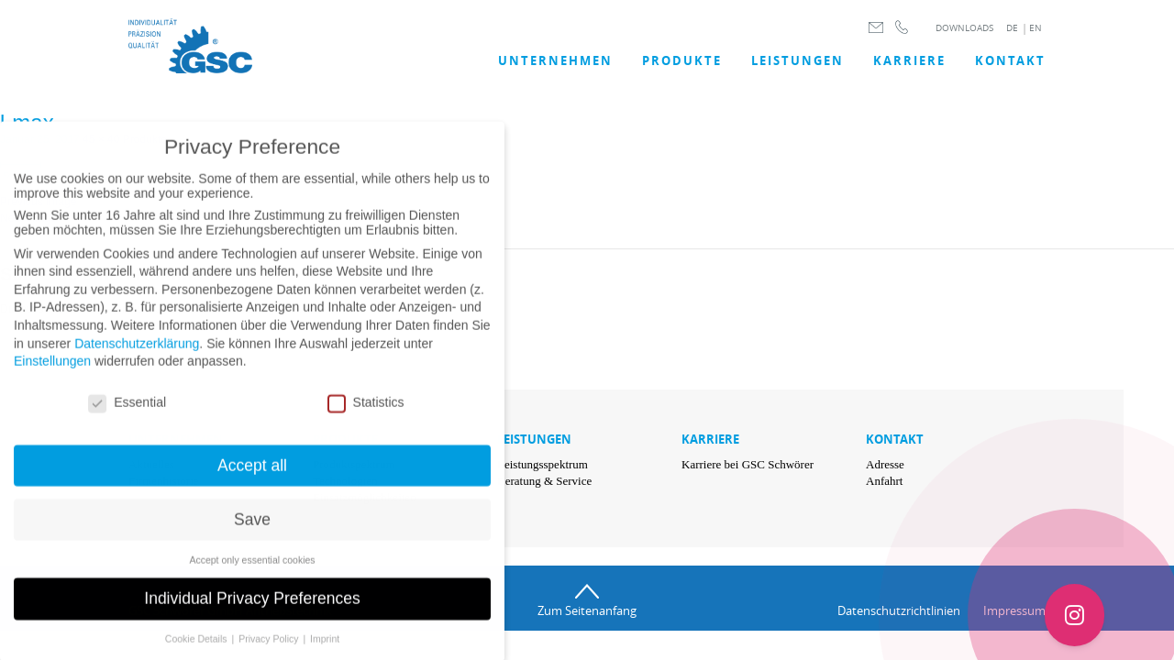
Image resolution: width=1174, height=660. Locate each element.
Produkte (682, 60)
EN (1035, 28)
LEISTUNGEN (797, 60)
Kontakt (1010, 60)
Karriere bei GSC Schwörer (747, 464)
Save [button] (252, 533)
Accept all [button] (252, 479)
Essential (127, 416)
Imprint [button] (324, 652)
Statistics (365, 416)
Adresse (885, 464)
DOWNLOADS (964, 28)
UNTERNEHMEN (555, 60)
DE (1012, 28)
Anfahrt (884, 481)
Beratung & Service (544, 481)
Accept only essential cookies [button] (252, 573)
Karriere (909, 60)
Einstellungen (52, 375)
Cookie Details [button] (197, 652)
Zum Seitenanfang (587, 610)
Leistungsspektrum (542, 464)
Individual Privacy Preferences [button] (252, 613)
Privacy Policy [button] (269, 652)
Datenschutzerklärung (136, 357)
